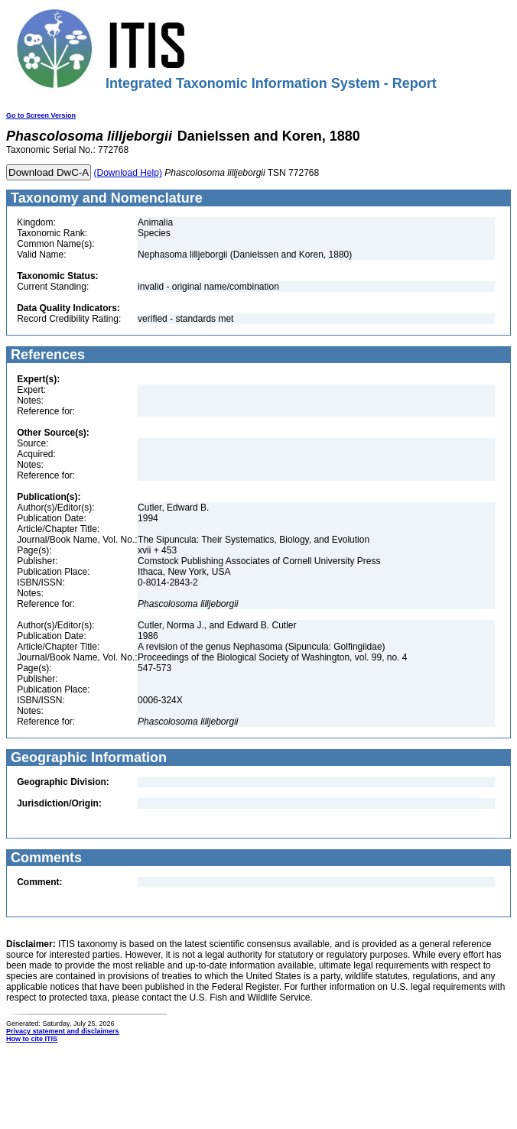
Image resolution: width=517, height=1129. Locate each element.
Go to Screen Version (41, 115)
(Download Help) (128, 172)
